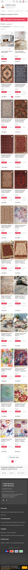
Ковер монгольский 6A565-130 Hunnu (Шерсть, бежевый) (6, 297)
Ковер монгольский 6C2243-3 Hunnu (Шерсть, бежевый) (20, 262)
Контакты (21, 525)
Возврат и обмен (5, 543)
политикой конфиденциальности (7, 568)
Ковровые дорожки (14, 512)
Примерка (13, 532)
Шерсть (9, 24)
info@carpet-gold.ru (7, 489)
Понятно (25, 567)
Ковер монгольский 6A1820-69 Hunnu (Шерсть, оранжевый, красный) (20, 370)
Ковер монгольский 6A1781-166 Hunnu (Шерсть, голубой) (6, 405)
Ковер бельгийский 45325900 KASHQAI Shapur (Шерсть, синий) (20, 85)
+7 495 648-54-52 (8, 484)
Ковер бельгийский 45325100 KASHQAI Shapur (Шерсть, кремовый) (6, 121)
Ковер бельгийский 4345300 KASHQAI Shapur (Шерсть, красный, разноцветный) (20, 191)
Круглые (22, 512)
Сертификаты (14, 522)
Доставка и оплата (5, 532)
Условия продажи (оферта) (12, 525)
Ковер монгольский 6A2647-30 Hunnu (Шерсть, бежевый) (20, 297)
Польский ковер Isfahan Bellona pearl (20, 52)
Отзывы (3, 525)
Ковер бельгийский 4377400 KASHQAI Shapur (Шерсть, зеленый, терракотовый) (6, 85)
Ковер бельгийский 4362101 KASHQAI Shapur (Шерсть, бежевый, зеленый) (6, 191)
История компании (6, 522)
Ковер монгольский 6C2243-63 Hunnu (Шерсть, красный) (6, 262)
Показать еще (14, 457)
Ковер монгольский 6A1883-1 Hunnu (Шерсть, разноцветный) (20, 226)
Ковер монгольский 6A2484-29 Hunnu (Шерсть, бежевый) (6, 334)
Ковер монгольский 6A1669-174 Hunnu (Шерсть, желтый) (20, 405)
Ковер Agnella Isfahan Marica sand (7, 52)
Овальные (3, 515)
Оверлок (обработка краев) (8, 535)
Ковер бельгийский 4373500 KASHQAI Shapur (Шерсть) (20, 121)
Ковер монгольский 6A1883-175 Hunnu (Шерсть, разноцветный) (6, 370)
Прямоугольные (5, 512)
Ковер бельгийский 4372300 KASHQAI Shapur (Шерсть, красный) (6, 156)
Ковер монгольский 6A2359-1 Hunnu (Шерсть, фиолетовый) (20, 334)
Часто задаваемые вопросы (17, 543)
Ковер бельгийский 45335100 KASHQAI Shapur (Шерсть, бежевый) (6, 226)
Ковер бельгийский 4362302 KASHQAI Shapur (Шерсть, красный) (20, 156)
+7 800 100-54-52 (8, 486)
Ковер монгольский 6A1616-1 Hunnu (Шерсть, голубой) (20, 440)
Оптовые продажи (19, 535)
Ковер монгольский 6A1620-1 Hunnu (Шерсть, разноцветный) (6, 440)
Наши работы (21, 522)
